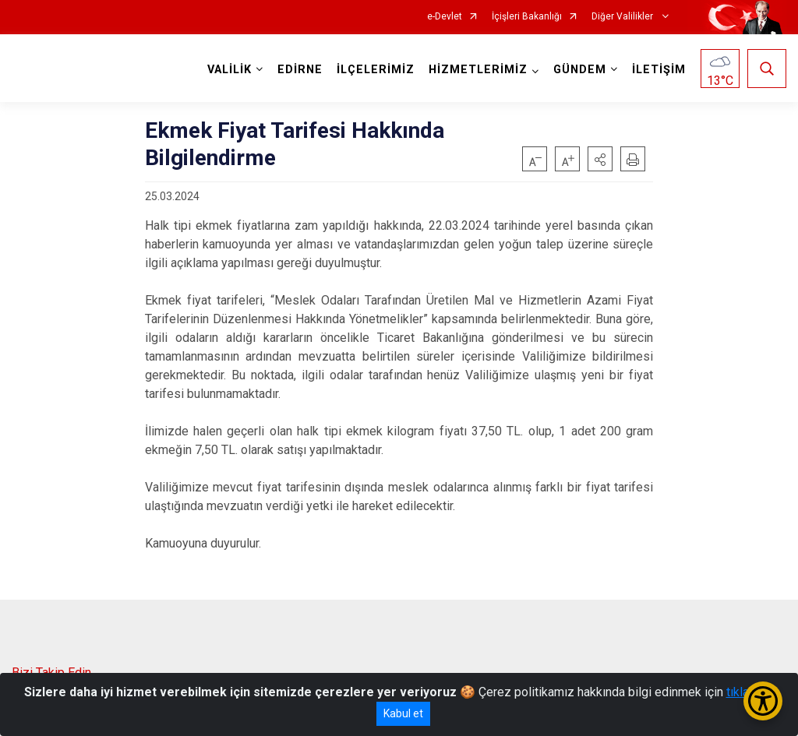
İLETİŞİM (659, 69)
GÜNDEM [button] (579, 69)
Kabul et (403, 713)
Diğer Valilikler (623, 17)
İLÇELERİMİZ (376, 69)
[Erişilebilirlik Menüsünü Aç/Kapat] (762, 700)
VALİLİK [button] (229, 69)
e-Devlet (444, 17)
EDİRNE (300, 69)
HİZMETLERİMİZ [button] (478, 69)
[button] (600, 158)
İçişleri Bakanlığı (527, 17)
